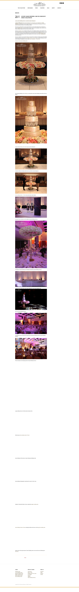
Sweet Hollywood (39, 4)
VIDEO (36, 7)
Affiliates (28, 576)
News (17, 13)
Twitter (60, 3)
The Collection (21, 7)
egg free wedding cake (41, 527)
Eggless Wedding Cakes (18, 574)
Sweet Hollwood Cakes (18, 575)
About (53, 7)
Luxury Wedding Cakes (18, 572)
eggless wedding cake (34, 504)
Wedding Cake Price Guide (31, 573)
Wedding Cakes (17, 571)
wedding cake (26, 93)
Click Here (16, 551)
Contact (59, 7)
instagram (30, 7)
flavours (42, 7)
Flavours (28, 575)
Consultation (29, 574)
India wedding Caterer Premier (24, 435)
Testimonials (29, 571)
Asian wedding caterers (18, 195)
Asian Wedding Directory (31, 577)
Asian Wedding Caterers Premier (20, 527)
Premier (24, 195)
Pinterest (63, 3)
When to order (29, 572)
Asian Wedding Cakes (18, 576)
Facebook (62, 3)
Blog (48, 7)
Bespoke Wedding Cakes (19, 573)
